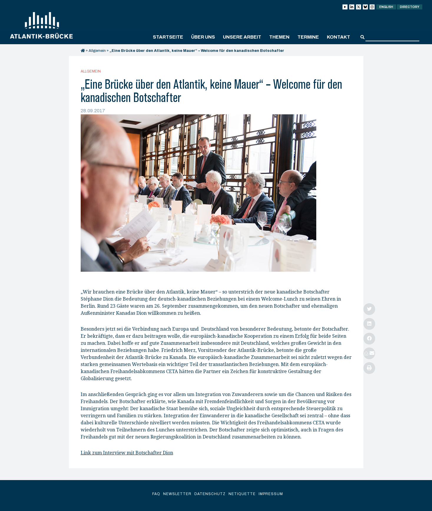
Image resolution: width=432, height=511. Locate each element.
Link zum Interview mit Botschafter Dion (127, 453)
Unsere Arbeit (242, 36)
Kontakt (338, 36)
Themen (279, 36)
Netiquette (242, 494)
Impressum (271, 494)
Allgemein (97, 51)
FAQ (156, 494)
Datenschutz (210, 494)
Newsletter (177, 494)
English (386, 7)
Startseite (168, 36)
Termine (308, 36)
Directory (409, 7)
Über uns (203, 36)
